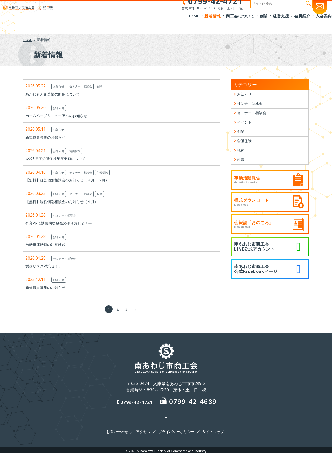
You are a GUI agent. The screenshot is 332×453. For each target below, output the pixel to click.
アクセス (144, 430)
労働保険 (78, 150)
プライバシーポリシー (176, 430)
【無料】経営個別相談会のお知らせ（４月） (66, 201)
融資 (241, 169)
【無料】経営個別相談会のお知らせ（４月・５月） (73, 180)
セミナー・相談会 (85, 86)
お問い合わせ (119, 430)
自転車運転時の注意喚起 (48, 244)
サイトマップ (211, 430)
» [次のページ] (135, 309)
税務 (106, 193)
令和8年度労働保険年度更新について (59, 158)
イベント (245, 127)
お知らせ (59, 86)
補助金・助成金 (251, 105)
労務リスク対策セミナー (48, 266)
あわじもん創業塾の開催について (56, 94)
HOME (28, 39)
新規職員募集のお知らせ (48, 137)
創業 (106, 86)
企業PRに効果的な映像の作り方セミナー (63, 223)
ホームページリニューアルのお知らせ (60, 115)
